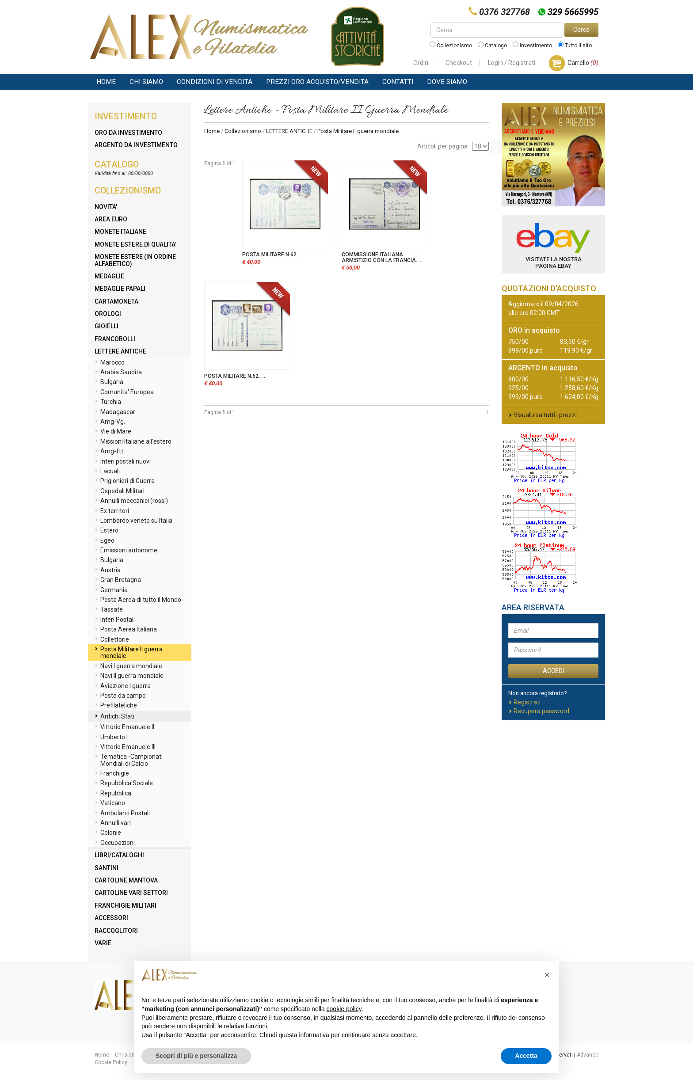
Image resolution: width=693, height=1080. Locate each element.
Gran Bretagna (118, 580)
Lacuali (107, 471)
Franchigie (112, 774)
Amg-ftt (109, 452)
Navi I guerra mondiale (128, 666)
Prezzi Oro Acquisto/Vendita (317, 82)
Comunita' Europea (124, 392)
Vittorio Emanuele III (125, 747)
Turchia (108, 402)
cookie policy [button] (344, 1008)
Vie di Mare (113, 432)
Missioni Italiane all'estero (133, 442)
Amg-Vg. (110, 422)
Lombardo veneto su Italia (133, 521)
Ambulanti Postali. (123, 814)
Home (106, 82)
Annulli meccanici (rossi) (131, 501)
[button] (547, 975)
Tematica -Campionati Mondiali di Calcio (129, 760)
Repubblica (113, 794)
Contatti (397, 82)
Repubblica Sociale (124, 783)
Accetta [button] (526, 1055)
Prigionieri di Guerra (125, 481)
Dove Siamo (447, 82)
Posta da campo (120, 696)
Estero (106, 531)
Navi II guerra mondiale (129, 676)
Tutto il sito (575, 45)
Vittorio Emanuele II (124, 727)
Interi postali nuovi (123, 462)
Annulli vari (113, 823)
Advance (587, 1055)
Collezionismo (451, 45)
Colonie (108, 833)
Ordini (421, 62)
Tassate (109, 610)
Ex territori (112, 511)
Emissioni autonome (126, 551)
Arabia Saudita (118, 372)
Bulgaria (109, 382)
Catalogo (492, 45)
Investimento (532, 45)
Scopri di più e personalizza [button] (196, 1055)
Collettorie (112, 640)
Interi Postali (115, 620)
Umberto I (111, 738)
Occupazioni (115, 843)
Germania (111, 590)
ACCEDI (553, 670)
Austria (108, 570)
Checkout (459, 62)
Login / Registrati (511, 62)
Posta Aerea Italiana (126, 630)
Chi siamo (146, 82)
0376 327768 (504, 12)
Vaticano (110, 803)
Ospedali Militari (120, 491)
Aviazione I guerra (123, 686)
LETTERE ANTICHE (289, 131)
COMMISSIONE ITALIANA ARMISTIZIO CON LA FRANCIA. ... (382, 257)
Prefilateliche (116, 706)
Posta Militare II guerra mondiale (129, 652)
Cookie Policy (111, 1062)
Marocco (110, 363)
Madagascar (115, 412)
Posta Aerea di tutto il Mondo (138, 600)
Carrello (582, 62)
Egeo (104, 541)
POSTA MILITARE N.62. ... (272, 254)
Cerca (581, 29)
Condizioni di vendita (214, 82)
